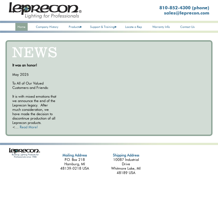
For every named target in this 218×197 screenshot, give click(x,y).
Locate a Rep (133, 27)
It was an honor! (24, 65)
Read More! (29, 127)
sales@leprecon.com (186, 13)
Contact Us (187, 27)
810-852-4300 (184, 7)
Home (21, 27)
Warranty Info (161, 27)
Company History (47, 27)
